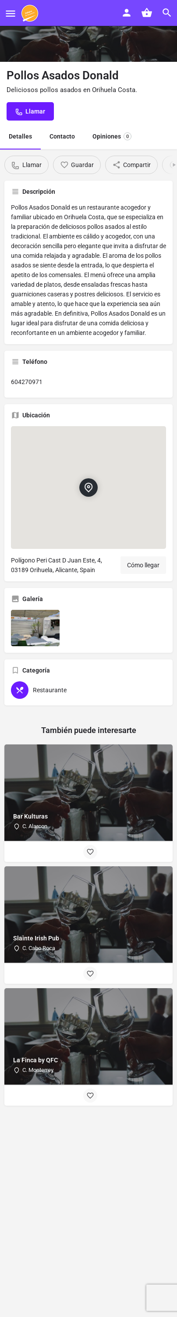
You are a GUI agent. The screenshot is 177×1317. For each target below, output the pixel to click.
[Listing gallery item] (35, 628)
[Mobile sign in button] (126, 12)
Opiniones (111, 136)
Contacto (62, 136)
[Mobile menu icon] (10, 13)
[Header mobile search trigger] (167, 12)
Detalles (20, 136)
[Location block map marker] (88, 487)
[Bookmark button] (90, 852)
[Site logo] (31, 13)
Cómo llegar (143, 565)
